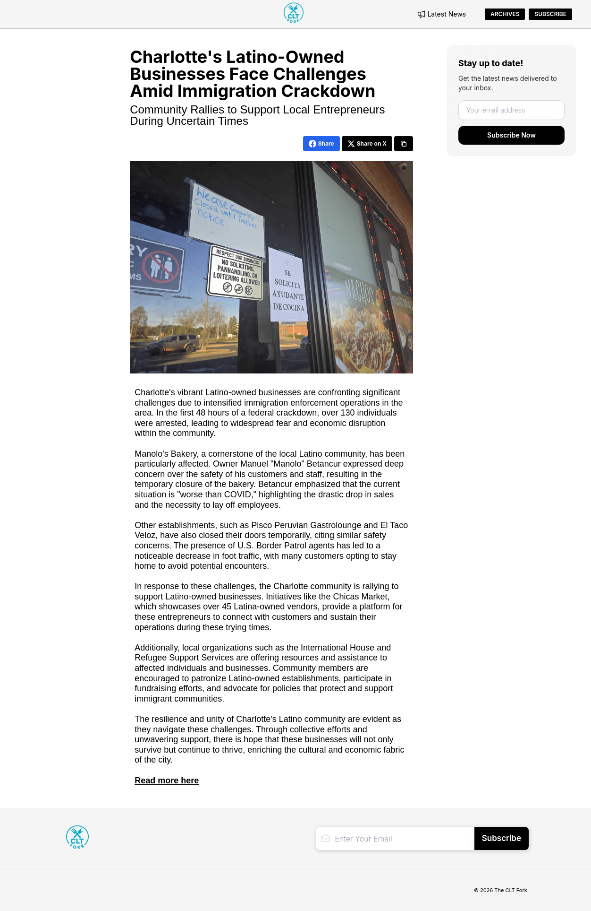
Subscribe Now (511, 135)
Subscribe (550, 13)
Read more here (167, 780)
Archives (504, 13)
